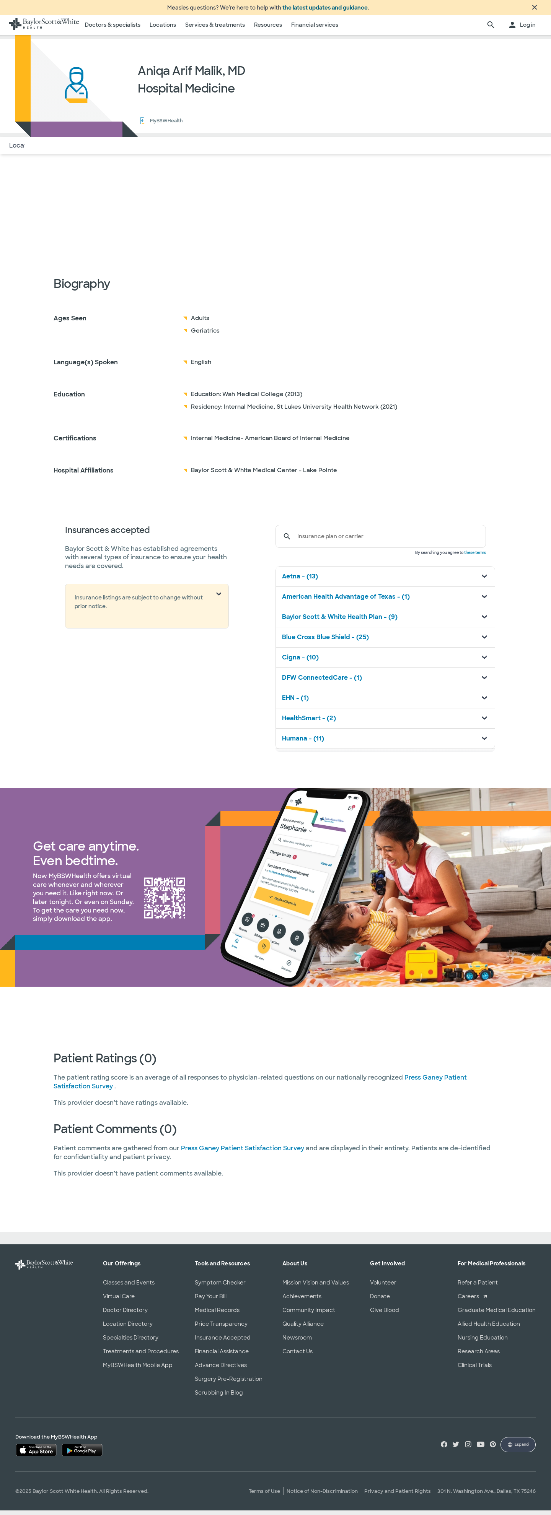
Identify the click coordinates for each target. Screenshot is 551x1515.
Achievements (301, 1300)
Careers (468, 1300)
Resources (268, 29)
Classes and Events (129, 1287)
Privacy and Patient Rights (397, 1495)
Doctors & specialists (112, 29)
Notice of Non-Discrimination (322, 1495)
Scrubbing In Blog (219, 1397)
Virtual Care (119, 1300)
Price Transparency (221, 1328)
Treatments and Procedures (141, 1356)
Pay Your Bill (211, 1300)
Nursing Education (483, 1342)
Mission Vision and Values (315, 1287)
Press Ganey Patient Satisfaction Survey (243, 1153)
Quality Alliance (303, 1328)
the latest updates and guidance (325, 9)
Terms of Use (264, 1495)
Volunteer (383, 1287)
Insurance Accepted (223, 1342)
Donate (380, 1300)
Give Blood (384, 1314)
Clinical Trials (475, 1369)
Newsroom (297, 1342)
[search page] (491, 30)
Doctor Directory (125, 1314)
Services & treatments (215, 29)
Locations (163, 29)
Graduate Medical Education (497, 1314)
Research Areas (479, 1356)
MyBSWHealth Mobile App (138, 1369)
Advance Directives (221, 1369)
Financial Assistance (222, 1356)
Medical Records (217, 1314)
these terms (475, 557)
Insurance (91, 150)
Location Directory (128, 1328)
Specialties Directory (130, 1342)
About (57, 150)
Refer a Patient (478, 1287)
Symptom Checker (220, 1287)
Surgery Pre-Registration (228, 1383)
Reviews (128, 150)
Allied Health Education (489, 1328)
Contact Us (297, 1356)
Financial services (314, 29)
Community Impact (308, 1314)
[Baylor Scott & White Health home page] (44, 30)
